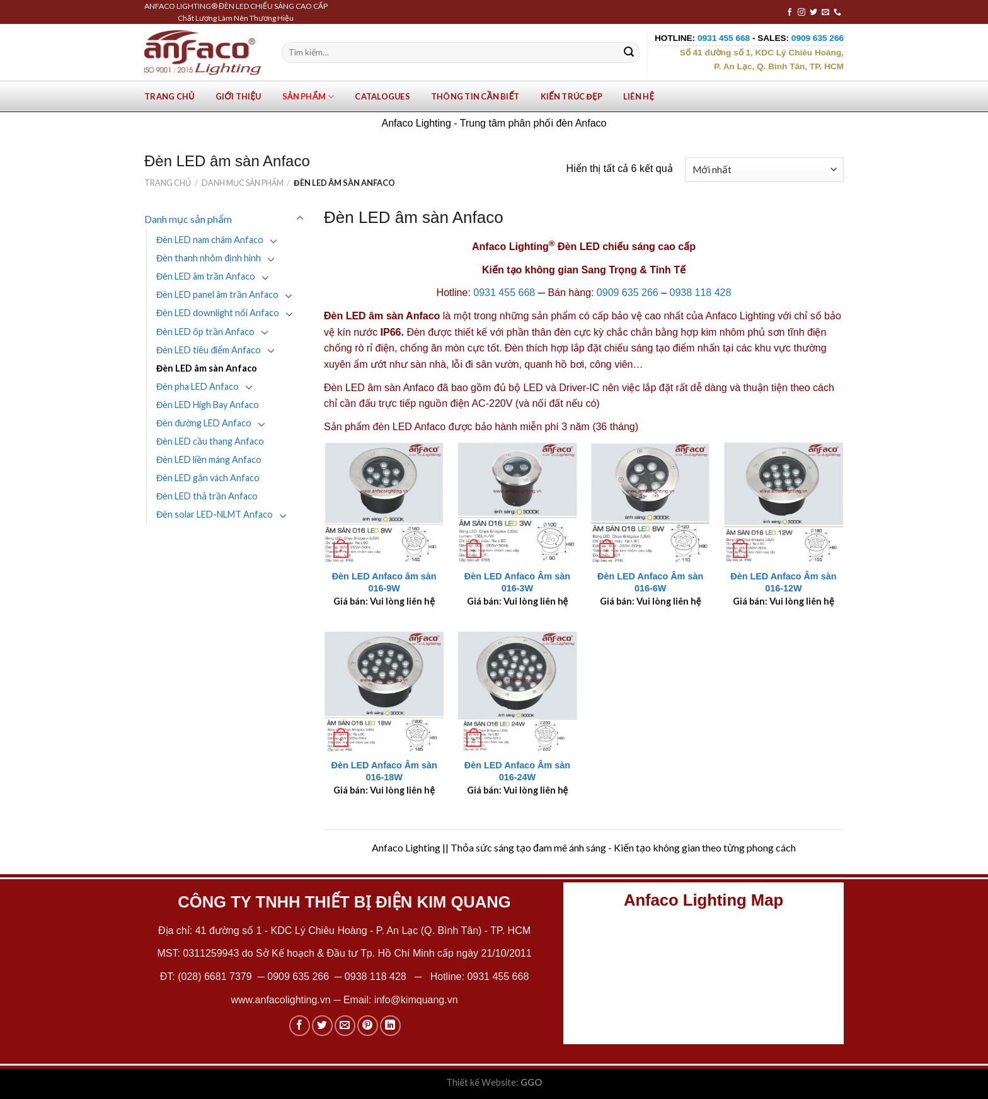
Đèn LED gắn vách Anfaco (208, 477)
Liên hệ (638, 96)
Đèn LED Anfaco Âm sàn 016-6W (650, 582)
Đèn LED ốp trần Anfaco (205, 331)
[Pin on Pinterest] (367, 1025)
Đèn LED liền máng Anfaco (208, 459)
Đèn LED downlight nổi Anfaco (217, 312)
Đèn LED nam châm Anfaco (209, 239)
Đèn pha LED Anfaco (197, 386)
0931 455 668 (504, 292)
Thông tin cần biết (475, 96)
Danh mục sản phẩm (243, 183)
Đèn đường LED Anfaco (203, 423)
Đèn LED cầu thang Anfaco (210, 441)
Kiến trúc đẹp (571, 96)
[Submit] (629, 53)
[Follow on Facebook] (789, 12)
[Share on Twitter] (322, 1025)
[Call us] (837, 12)
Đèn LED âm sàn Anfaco (206, 368)
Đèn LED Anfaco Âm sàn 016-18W (384, 771)
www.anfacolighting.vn (280, 999)
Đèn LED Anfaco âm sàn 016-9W (384, 582)
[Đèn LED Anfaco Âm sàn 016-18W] (384, 691)
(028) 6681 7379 (216, 976)
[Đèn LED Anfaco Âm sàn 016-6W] (650, 502)
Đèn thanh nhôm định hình (208, 258)
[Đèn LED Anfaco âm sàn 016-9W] (384, 502)
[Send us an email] (825, 12)
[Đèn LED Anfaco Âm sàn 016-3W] (517, 502)
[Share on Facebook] (299, 1025)
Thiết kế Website (481, 1082)
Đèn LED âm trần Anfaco (205, 276)
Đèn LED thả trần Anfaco (207, 496)
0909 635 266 (627, 292)
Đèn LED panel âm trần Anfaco (217, 294)
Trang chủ (169, 96)
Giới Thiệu (238, 96)
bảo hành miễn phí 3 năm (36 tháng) (556, 426)
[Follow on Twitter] (813, 12)
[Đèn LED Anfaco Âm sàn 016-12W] (783, 502)
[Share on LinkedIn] (390, 1025)
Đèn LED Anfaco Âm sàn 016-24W (517, 771)
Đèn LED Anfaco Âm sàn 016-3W (517, 582)
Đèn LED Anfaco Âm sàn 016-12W (783, 582)
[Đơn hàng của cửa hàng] (764, 169)
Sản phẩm (308, 97)
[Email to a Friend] (345, 1025)
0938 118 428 (701, 292)
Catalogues (382, 96)
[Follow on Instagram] (801, 12)
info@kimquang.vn (416, 999)
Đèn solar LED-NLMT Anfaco (214, 514)
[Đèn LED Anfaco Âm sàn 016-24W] (517, 691)
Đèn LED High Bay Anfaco (207, 404)
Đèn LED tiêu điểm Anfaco (208, 350)
